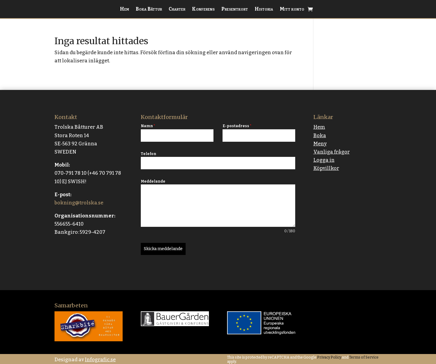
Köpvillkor (326, 168)
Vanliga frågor (331, 152)
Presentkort (234, 9)
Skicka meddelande (163, 248)
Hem (124, 9)
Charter (177, 9)
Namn (148, 126)
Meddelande (153, 181)
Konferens (203, 9)
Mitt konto (292, 9)
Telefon (148, 154)
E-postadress (237, 126)
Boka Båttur (149, 9)
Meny (320, 144)
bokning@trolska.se (78, 203)
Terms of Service (363, 356)
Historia (264, 9)
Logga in (324, 160)
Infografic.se (100, 358)
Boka (319, 135)
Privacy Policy (328, 356)
